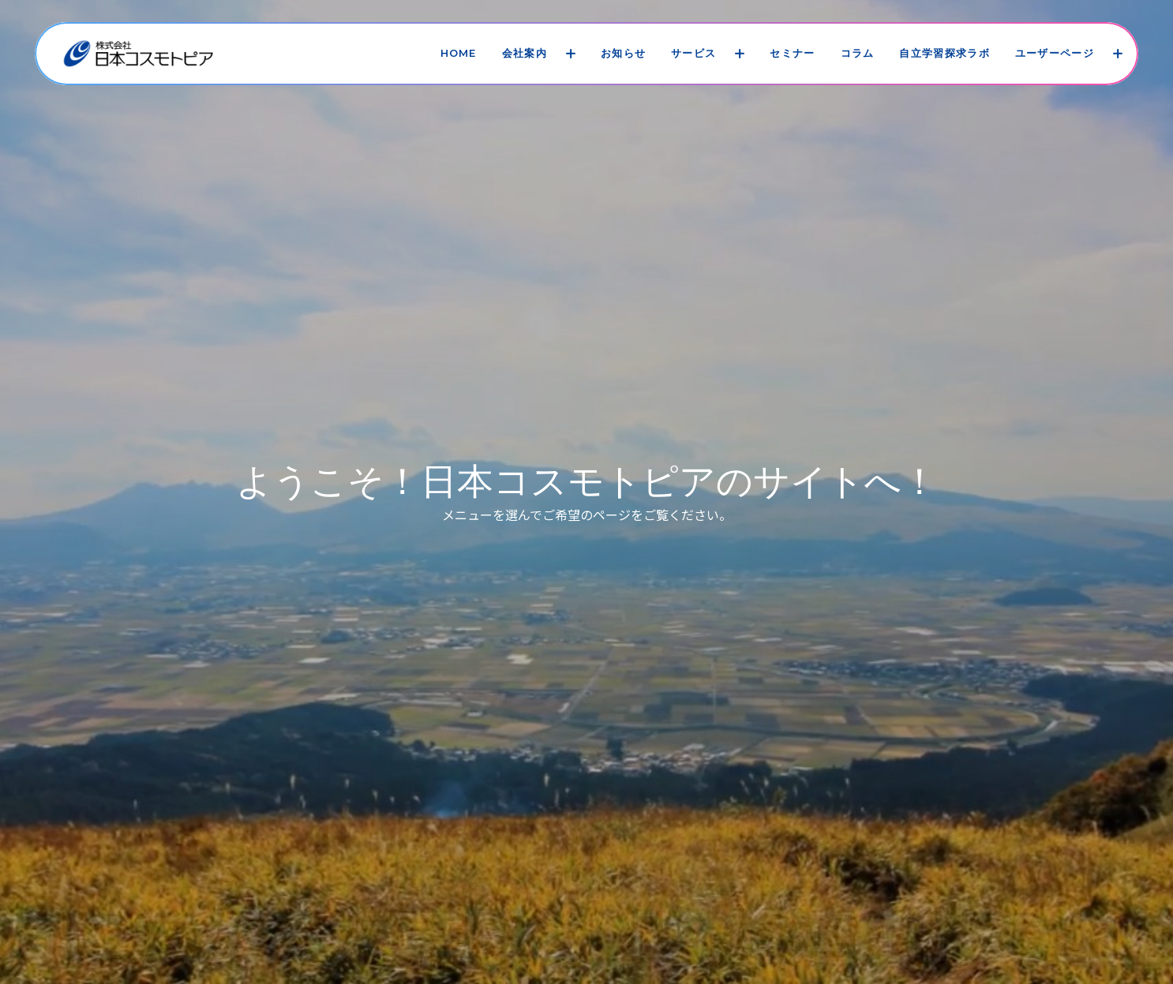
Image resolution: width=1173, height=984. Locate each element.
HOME (458, 53)
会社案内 (524, 53)
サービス (693, 53)
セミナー (792, 53)
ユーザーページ (1054, 53)
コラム (858, 53)
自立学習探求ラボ (944, 53)
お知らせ (623, 53)
